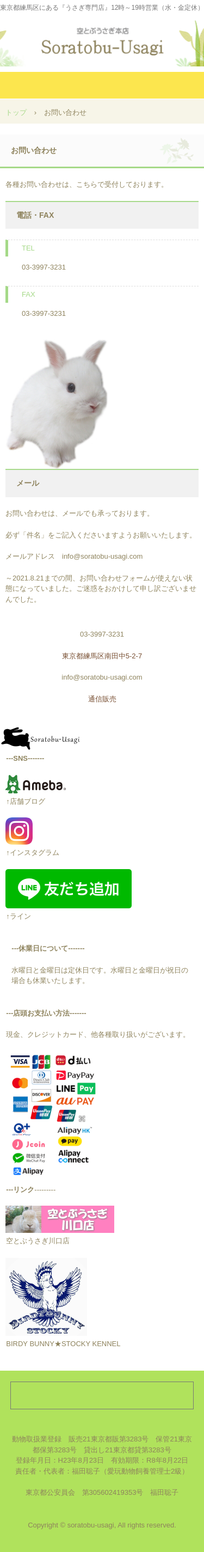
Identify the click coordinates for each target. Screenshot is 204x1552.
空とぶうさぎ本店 (102, 37)
